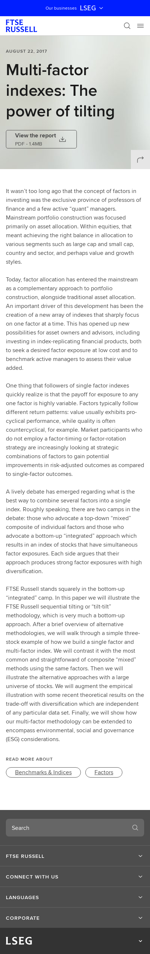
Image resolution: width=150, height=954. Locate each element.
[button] (75, 856)
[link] (43, 772)
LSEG (92, 8)
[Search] (127, 25)
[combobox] (66, 827)
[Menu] (140, 25)
